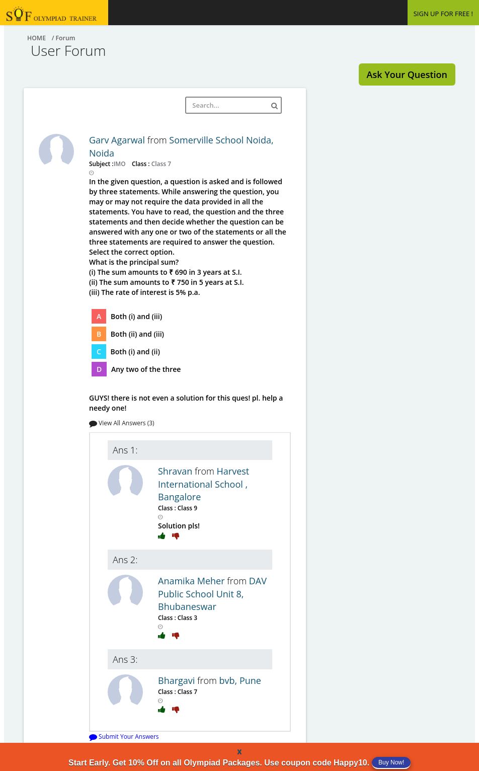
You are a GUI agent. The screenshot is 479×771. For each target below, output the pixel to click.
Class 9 (186, 508)
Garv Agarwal (118, 140)
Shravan (176, 471)
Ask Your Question (407, 74)
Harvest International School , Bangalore (203, 484)
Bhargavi (177, 680)
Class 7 (160, 164)
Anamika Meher (192, 581)
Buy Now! (391, 762)
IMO (120, 164)
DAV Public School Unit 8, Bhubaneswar (212, 593)
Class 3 (186, 617)
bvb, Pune (240, 680)
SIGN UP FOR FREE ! (443, 13)
